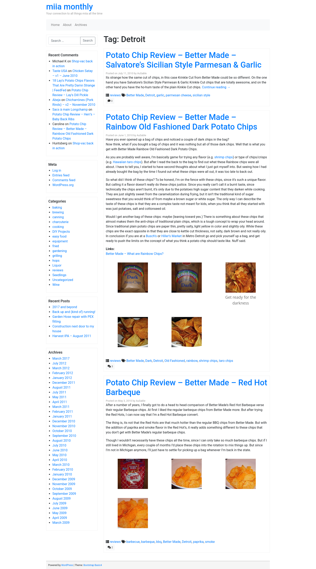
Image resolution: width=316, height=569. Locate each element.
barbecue (133, 542)
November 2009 (63, 484)
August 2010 (61, 440)
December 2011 (63, 383)
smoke (210, 542)
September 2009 (64, 494)
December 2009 (63, 479)
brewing (58, 212)
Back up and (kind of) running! (73, 312)
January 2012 (62, 378)
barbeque (148, 542)
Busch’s (151, 236)
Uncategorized (62, 280)
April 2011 (59, 402)
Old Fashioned (174, 361)
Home (55, 25)
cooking (58, 227)
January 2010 (62, 474)
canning (58, 217)
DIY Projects (61, 232)
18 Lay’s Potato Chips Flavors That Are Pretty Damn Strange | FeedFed (73, 85)
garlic (160, 95)
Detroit (150, 95)
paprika (198, 542)
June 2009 (60, 508)
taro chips (226, 361)
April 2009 (59, 518)
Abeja (56, 100)
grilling (57, 256)
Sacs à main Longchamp (70, 109)
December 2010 (63, 421)
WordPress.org (63, 185)
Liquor (56, 265)
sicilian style (201, 95)
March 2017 (61, 358)
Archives (81, 25)
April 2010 (59, 460)
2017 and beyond (64, 307)
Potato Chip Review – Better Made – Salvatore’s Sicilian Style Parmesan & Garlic (183, 60)
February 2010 (62, 469)
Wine (55, 285)
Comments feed (63, 180)
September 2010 (64, 436)
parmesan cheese (178, 95)
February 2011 (62, 412)
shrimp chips (223, 157)
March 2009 (61, 523)
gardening (59, 251)
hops (55, 260)
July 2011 (59, 392)
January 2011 (62, 416)
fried (55, 246)
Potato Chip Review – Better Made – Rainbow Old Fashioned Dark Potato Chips (181, 122)
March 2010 (61, 465)
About (67, 25)
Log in (56, 170)
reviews (57, 270)
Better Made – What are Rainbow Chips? (134, 254)
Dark (148, 361)
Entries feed (61, 175)
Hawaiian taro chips (127, 162)
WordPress (67, 565)
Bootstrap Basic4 (92, 565)
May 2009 (59, 513)
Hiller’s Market (171, 236)
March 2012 (61, 368)
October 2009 (62, 489)
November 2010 (63, 426)
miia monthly (69, 6)
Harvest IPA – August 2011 (71, 336)
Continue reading (216, 87)
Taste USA (59, 71)
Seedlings (59, 275)
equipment (60, 241)
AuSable (142, 73)
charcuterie (60, 222)
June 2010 (60, 450)
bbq (158, 542)
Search (88, 40)
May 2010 (59, 455)
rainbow (192, 361)
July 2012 (59, 363)
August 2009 (61, 498)
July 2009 (59, 503)
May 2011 (59, 397)
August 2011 (61, 387)
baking (57, 207)
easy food (59, 236)
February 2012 (62, 373)
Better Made (135, 95)
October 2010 (62, 431)
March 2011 (61, 407)
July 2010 (59, 445)
